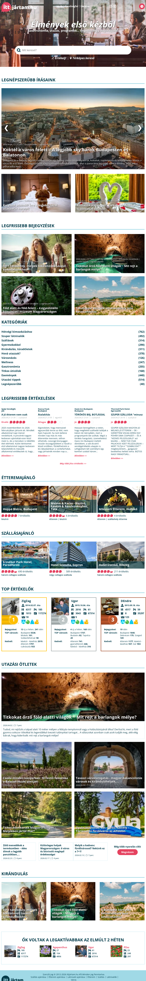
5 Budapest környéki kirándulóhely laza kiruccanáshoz (104, 309)
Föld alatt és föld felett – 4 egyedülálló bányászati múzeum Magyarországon (30, 309)
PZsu (126, 947)
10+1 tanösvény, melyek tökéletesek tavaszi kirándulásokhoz (34, 267)
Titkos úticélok (11, 371)
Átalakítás (44, 414)
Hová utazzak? (11, 353)
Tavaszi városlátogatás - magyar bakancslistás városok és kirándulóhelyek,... (109, 779)
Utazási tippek (82, 261)
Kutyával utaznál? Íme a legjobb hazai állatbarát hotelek (30, 207)
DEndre (126, 601)
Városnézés (8, 357)
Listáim (85, 6)
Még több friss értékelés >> (73, 463)
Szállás (101, 977)
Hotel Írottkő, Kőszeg (114, 565)
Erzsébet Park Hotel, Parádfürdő (17, 563)
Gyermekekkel (11, 344)
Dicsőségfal (71, 6)
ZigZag (26, 601)
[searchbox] (73, 50)
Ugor (74, 601)
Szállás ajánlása (38, 977)
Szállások (28, 200)
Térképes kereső (83, 58)
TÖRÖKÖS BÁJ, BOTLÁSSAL (90, 414)
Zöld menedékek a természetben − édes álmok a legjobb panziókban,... (15, 850)
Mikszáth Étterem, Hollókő (118, 509)
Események (8, 375)
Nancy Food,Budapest (44, 410)
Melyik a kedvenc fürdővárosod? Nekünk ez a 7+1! (90, 848)
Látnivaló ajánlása (76, 977)
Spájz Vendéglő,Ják (8, 410)
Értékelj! (60, 58)
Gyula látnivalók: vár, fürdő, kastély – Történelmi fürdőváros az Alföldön (102, 829)
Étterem (91, 977)
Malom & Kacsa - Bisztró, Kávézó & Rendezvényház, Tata (69, 506)
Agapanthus (60, 947)
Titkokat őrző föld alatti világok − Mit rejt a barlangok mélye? (107, 267)
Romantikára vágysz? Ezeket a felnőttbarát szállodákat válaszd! (108, 207)
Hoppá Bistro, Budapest (20, 509)
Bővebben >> (7, 455)
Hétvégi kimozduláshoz (107, 259)
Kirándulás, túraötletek (33, 261)
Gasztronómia (31, 144)
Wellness (7, 362)
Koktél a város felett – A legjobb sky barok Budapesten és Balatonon (65, 152)
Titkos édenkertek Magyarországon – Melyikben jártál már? (29, 829)
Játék (60, 6)
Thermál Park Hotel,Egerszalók (120, 410)
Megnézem (127, 852)
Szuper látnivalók (31, 303)
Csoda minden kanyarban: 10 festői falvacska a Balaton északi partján (35, 779)
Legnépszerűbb (45, 144)
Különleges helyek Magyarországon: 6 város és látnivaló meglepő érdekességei (54, 850)
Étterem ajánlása (57, 977)
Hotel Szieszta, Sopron (67, 565)
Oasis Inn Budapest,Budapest (84, 410)
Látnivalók (112, 977)
